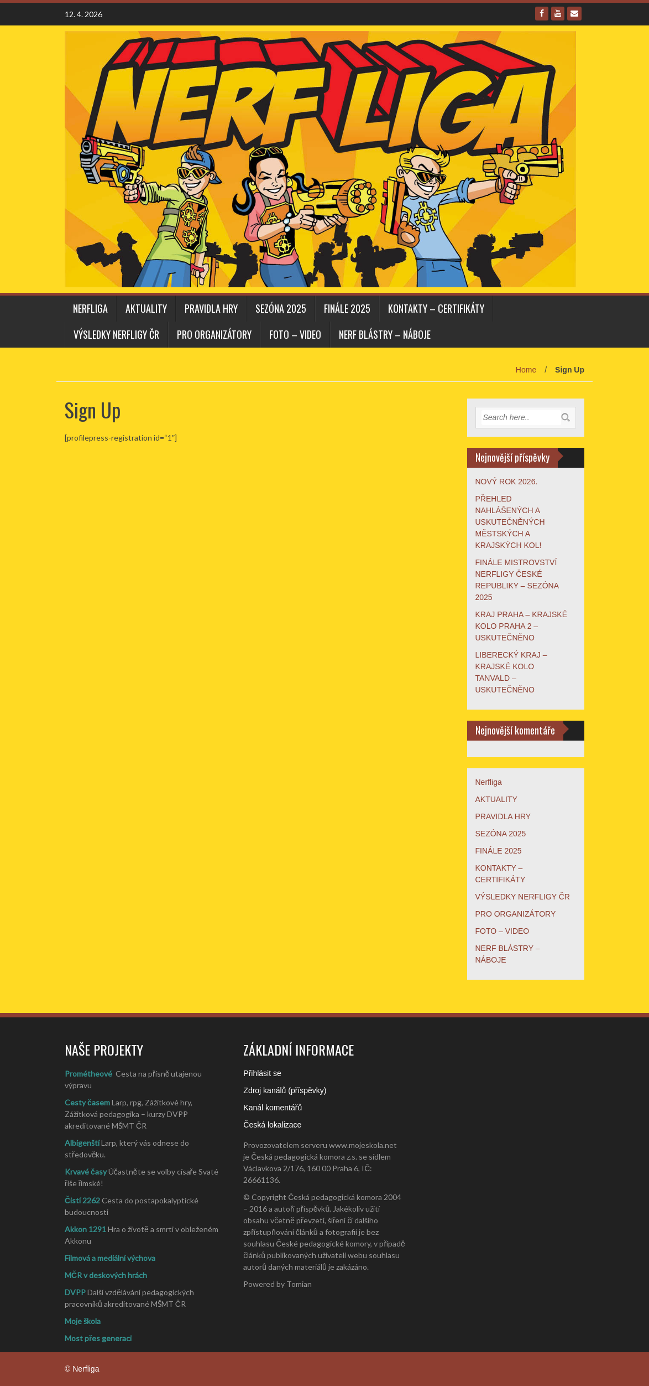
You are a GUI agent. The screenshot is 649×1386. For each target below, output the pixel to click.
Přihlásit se (262, 1073)
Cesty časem (87, 1102)
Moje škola (83, 1321)
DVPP (75, 1292)
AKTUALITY (146, 308)
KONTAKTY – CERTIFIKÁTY (436, 308)
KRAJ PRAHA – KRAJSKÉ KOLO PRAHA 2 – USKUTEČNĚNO (521, 626)
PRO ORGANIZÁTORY (214, 334)
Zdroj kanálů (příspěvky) (284, 1090)
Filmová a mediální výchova (110, 1258)
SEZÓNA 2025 (280, 308)
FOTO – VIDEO (295, 334)
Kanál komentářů (272, 1107)
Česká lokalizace (272, 1124)
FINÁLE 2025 (347, 308)
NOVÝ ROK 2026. (506, 481)
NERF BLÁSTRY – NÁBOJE (385, 334)
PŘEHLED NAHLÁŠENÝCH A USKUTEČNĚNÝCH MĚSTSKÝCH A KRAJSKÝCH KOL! (510, 522)
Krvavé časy (86, 1171)
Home (526, 369)
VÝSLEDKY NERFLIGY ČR (116, 334)
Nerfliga (90, 308)
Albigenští (82, 1142)
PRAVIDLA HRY (211, 308)
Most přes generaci (98, 1338)
